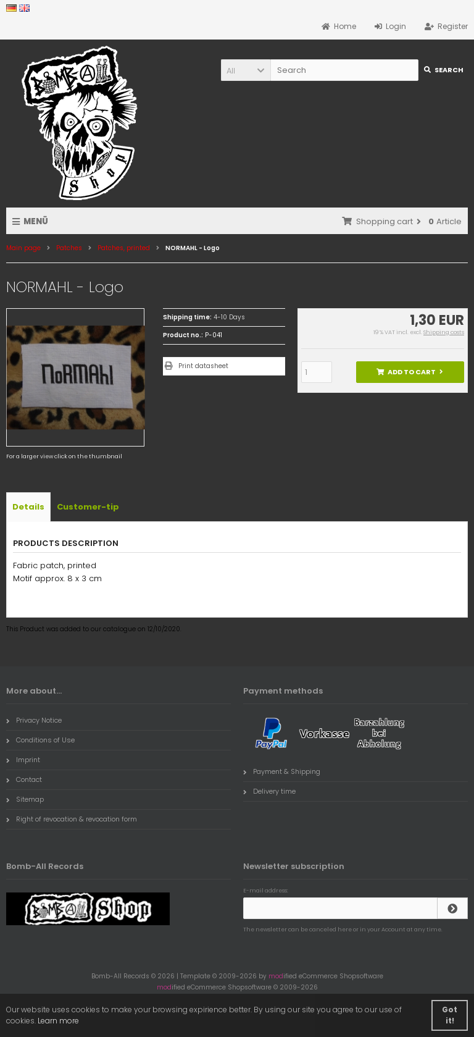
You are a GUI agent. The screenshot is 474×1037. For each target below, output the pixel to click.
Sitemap (25, 799)
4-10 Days (229, 317)
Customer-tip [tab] (88, 507)
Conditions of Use (40, 740)
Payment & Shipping (281, 771)
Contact (24, 779)
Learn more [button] (58, 1020)
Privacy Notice (34, 720)
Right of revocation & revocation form (71, 819)
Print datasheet (203, 366)
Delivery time (269, 791)
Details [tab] (28, 507)
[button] (245, 70)
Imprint (23, 760)
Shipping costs (443, 332)
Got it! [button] (449, 1015)
